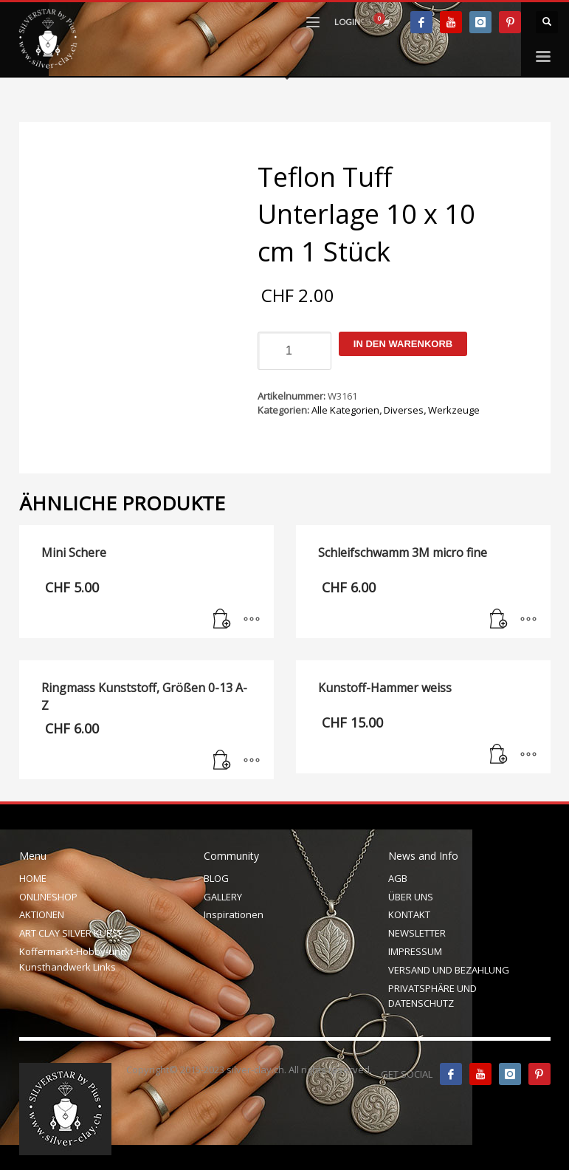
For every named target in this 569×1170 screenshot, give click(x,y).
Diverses (404, 410)
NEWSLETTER (417, 933)
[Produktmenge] (294, 351)
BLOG (216, 878)
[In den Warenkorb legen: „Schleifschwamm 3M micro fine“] (499, 619)
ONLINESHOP (48, 896)
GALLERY (223, 896)
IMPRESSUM (415, 951)
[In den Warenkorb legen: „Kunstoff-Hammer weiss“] (499, 754)
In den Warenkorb (403, 343)
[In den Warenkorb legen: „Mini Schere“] (222, 619)
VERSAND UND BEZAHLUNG (448, 969)
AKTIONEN (41, 914)
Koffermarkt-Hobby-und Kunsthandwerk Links (72, 959)
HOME (32, 878)
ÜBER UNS (410, 896)
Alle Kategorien (345, 410)
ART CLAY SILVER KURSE (71, 933)
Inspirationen (233, 914)
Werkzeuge (454, 410)
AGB (397, 878)
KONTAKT (409, 914)
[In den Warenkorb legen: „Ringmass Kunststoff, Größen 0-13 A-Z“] (222, 760)
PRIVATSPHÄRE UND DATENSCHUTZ (432, 996)
